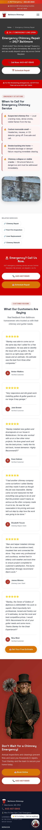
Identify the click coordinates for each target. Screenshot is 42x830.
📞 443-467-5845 (21, 276)
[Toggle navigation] (38, 15)
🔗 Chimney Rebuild (12, 242)
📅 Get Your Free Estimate (21, 649)
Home (9, 27)
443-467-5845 (29, 2)
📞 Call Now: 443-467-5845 (21, 62)
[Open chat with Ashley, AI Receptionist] (35, 823)
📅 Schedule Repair (21, 70)
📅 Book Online (21, 772)
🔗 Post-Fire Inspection (13, 230)
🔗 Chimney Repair (11, 223)
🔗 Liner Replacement (12, 236)
